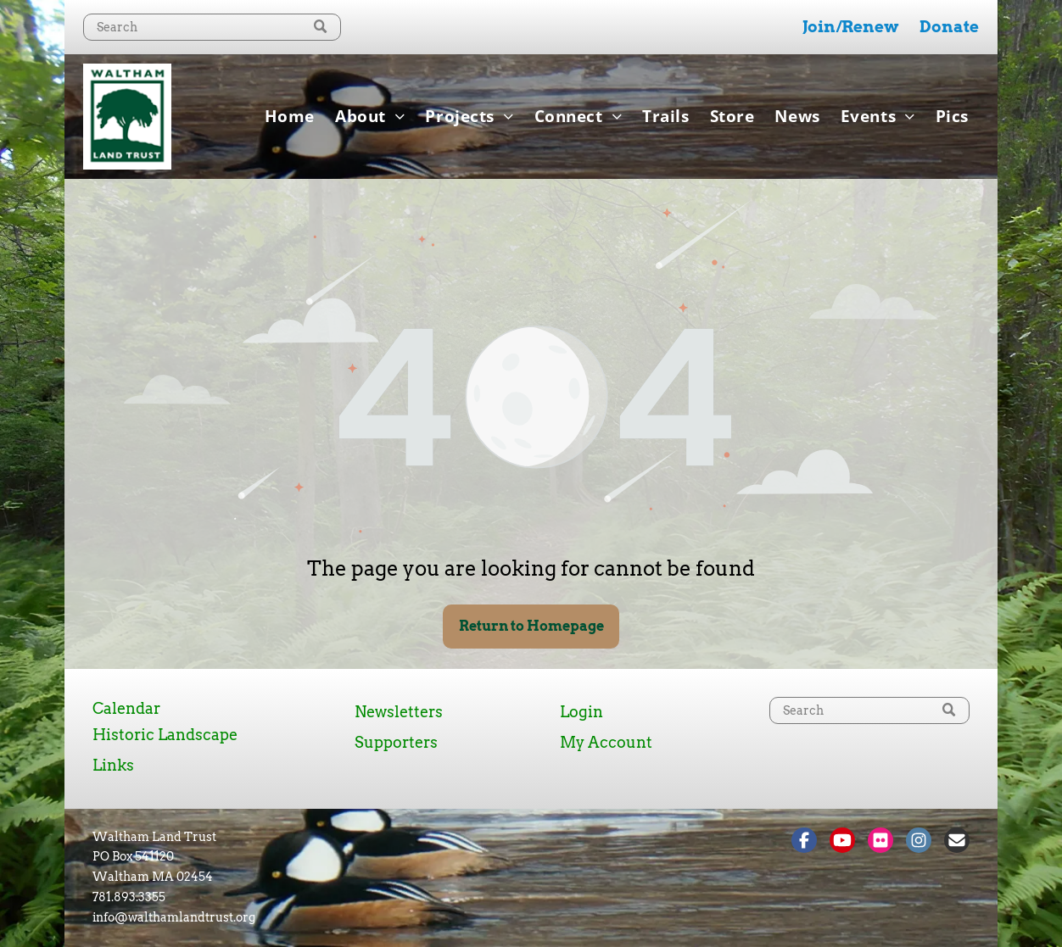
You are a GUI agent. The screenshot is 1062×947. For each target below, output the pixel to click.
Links (113, 765)
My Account (606, 742)
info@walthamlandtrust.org (173, 917)
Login (581, 712)
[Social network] (804, 842)
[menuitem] (289, 116)
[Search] (212, 27)
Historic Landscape (165, 735)
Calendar (126, 708)
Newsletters (399, 712)
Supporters (396, 742)
